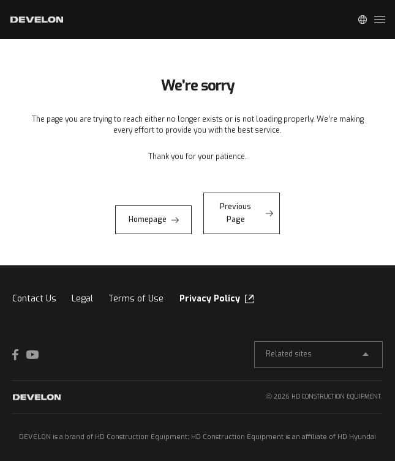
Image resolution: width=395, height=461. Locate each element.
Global (362, 19)
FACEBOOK (18, 355)
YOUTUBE (32, 355)
